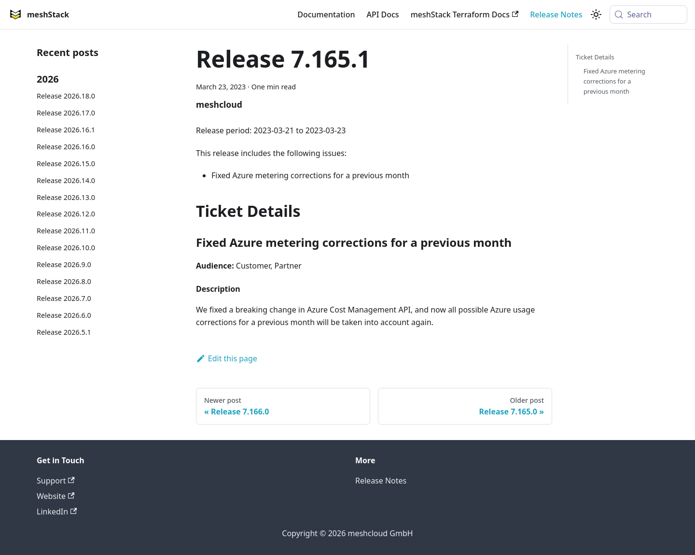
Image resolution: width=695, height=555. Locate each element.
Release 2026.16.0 (66, 146)
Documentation (326, 14)
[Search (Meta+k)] (648, 14)
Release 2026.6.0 (64, 315)
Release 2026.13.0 (66, 197)
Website (55, 496)
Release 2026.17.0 (66, 112)
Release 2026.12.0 (66, 213)
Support (56, 480)
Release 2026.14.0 (66, 180)
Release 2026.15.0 (66, 163)
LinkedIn (57, 511)
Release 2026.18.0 (66, 95)
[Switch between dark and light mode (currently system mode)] (596, 14)
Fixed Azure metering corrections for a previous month (614, 81)
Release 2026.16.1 (66, 129)
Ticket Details (595, 57)
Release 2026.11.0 (66, 230)
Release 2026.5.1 (64, 332)
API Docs (382, 14)
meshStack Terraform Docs (465, 14)
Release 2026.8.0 (64, 281)
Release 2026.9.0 (64, 264)
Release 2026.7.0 (64, 298)
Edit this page (226, 358)
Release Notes (556, 14)
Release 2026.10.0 (66, 247)
